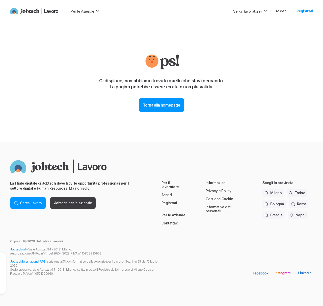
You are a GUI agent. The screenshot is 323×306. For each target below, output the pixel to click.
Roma (298, 204)
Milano (273, 193)
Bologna (274, 204)
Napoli (298, 215)
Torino (297, 193)
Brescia (273, 215)
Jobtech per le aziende (73, 203)
